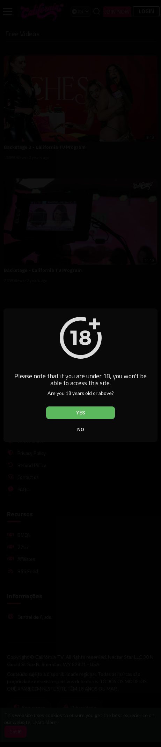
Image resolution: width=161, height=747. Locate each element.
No (80, 429)
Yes (80, 413)
